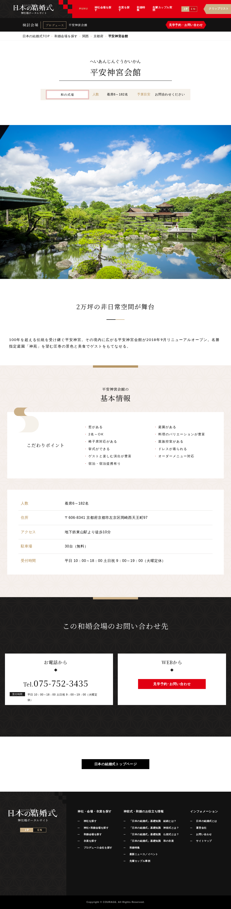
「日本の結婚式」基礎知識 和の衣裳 (151, 840)
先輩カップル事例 (139, 861)
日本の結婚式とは (206, 821)
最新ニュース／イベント (143, 854)
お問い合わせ (204, 834)
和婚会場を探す (93, 834)
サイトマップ (204, 840)
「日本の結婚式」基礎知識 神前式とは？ (154, 827)
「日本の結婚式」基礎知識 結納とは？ (152, 821)
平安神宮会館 (78, 24)
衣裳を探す (90, 840)
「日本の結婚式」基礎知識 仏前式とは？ (154, 834)
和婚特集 (134, 847)
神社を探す (90, 821)
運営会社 (201, 827)
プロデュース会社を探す (98, 847)
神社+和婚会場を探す (96, 827)
